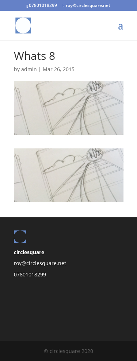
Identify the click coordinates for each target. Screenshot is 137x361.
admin (29, 69)
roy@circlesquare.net (40, 263)
